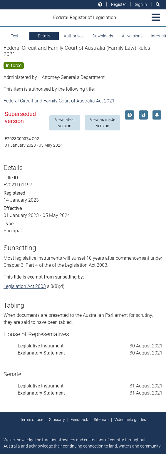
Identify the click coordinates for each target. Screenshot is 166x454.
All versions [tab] (132, 36)
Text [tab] (15, 36)
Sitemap (101, 419)
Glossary (57, 419)
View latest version (65, 122)
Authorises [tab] (73, 36)
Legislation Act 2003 (25, 286)
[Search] (157, 4)
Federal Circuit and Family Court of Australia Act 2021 (59, 101)
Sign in (141, 4)
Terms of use (31, 419)
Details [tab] (44, 36)
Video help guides (130, 419)
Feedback (79, 419)
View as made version (102, 122)
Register (118, 4)
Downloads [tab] (103, 36)
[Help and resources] (100, 4)
